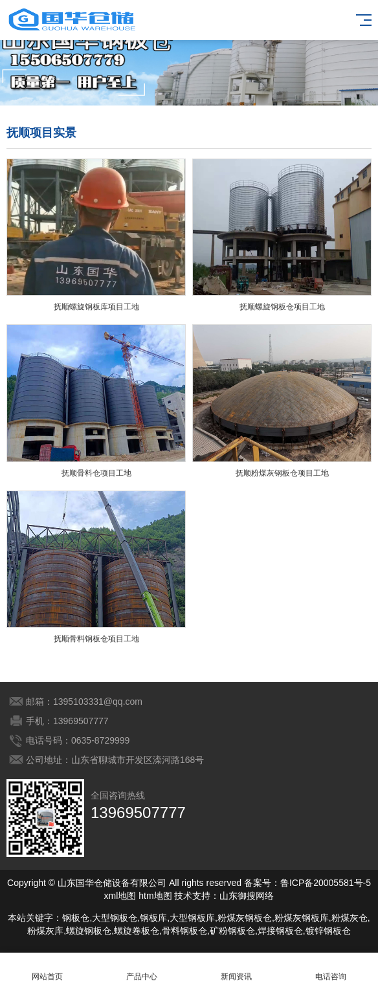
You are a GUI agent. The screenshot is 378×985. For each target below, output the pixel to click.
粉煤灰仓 (349, 918)
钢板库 (153, 918)
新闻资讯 (236, 969)
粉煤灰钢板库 (301, 918)
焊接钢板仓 (280, 930)
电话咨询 (331, 969)
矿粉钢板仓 (232, 930)
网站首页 (47, 969)
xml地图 (120, 896)
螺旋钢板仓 (88, 930)
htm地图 (155, 896)
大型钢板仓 (114, 918)
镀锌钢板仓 (328, 930)
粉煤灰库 (45, 930)
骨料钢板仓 (184, 930)
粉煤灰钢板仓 (244, 918)
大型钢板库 (192, 918)
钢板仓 (75, 918)
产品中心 (141, 969)
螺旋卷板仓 (136, 930)
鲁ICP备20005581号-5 (325, 883)
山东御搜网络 (246, 896)
